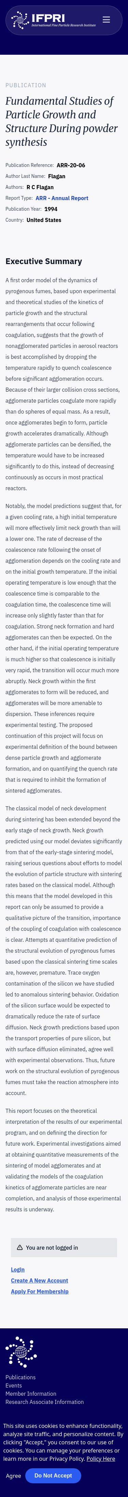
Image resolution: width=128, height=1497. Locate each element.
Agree (13, 1476)
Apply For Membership (40, 1291)
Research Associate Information (44, 1401)
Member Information (30, 1393)
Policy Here (101, 1458)
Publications (20, 1377)
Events (13, 1385)
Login (18, 1269)
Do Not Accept (53, 1476)
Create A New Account (39, 1280)
